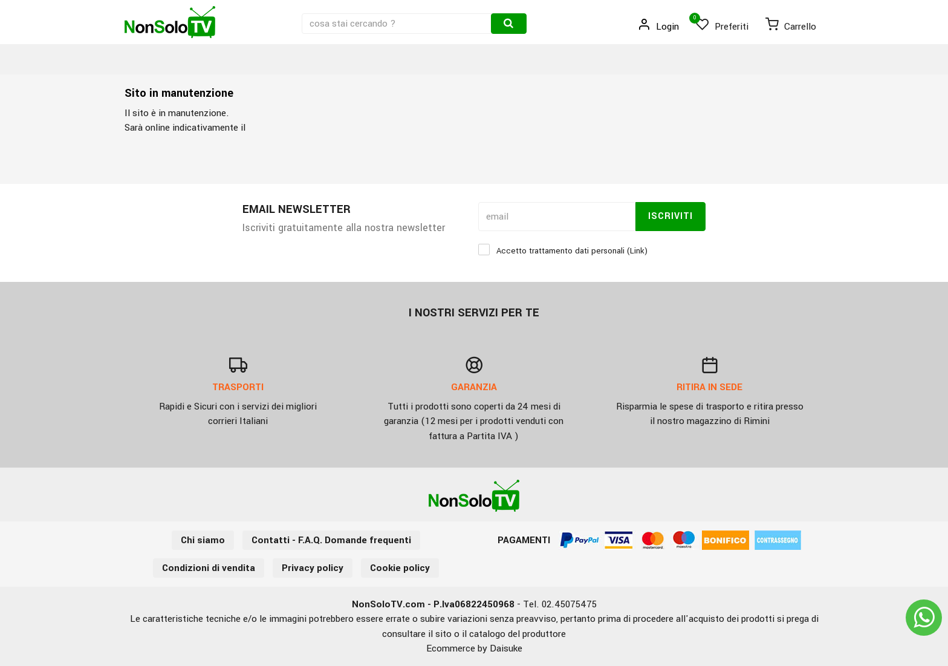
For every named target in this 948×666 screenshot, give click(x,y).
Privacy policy (312, 568)
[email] (556, 216)
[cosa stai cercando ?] (397, 23)
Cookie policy (400, 568)
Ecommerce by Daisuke (474, 648)
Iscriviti (670, 216)
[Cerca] (509, 23)
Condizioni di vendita (208, 568)
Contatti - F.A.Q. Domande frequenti (331, 540)
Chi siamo (203, 540)
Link (637, 250)
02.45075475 (569, 604)
